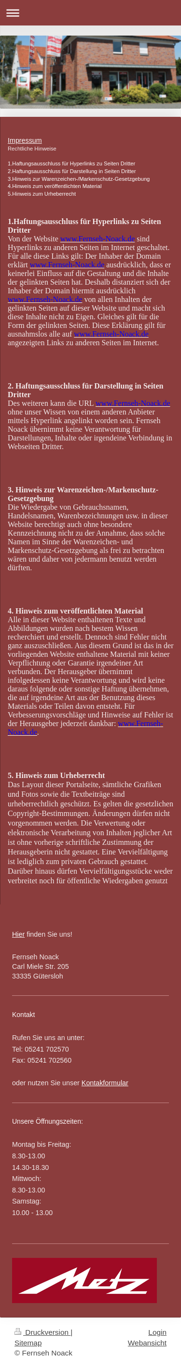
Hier (18, 934)
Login (157, 1332)
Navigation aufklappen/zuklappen (90, 12)
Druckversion (42, 1332)
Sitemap (28, 1343)
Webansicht (147, 1343)
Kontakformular (105, 1083)
